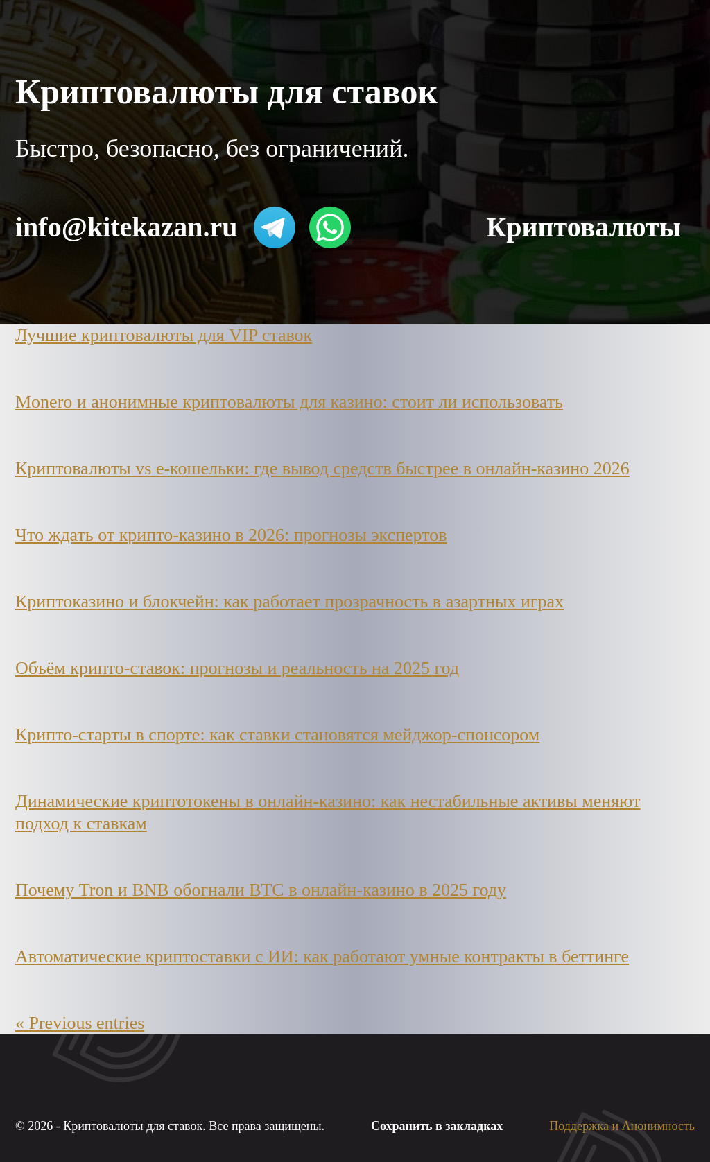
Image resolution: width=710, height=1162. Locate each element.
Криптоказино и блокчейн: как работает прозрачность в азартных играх (289, 601)
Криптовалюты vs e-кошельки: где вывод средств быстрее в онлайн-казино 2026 (322, 468)
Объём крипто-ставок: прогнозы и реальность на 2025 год (237, 668)
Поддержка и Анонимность (622, 1126)
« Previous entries (79, 1023)
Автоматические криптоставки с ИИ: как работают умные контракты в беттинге (322, 956)
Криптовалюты (583, 227)
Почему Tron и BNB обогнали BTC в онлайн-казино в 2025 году (260, 890)
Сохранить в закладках (437, 1126)
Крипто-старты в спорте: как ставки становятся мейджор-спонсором (277, 735)
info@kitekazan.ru (126, 227)
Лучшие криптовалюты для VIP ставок (163, 335)
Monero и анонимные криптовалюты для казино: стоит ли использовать (289, 402)
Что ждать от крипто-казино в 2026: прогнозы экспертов (231, 535)
